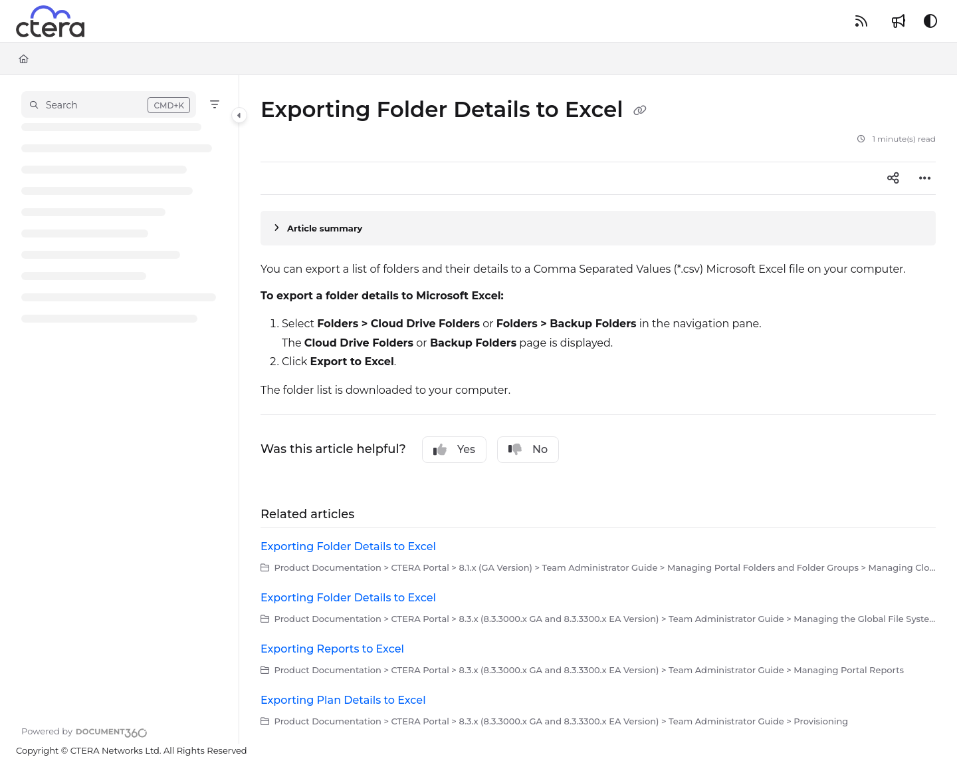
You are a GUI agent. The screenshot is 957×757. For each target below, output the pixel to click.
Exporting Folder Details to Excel (348, 546)
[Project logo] (50, 21)
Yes (454, 449)
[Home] (24, 58)
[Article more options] (925, 178)
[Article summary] (598, 228)
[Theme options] (930, 21)
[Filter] (215, 104)
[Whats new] (898, 21)
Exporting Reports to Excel (332, 649)
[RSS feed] (861, 21)
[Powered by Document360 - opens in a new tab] (84, 731)
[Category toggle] (239, 115)
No (528, 449)
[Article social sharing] (893, 178)
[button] (108, 104)
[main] (598, 409)
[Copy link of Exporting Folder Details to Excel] (640, 111)
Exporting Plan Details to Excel (343, 700)
